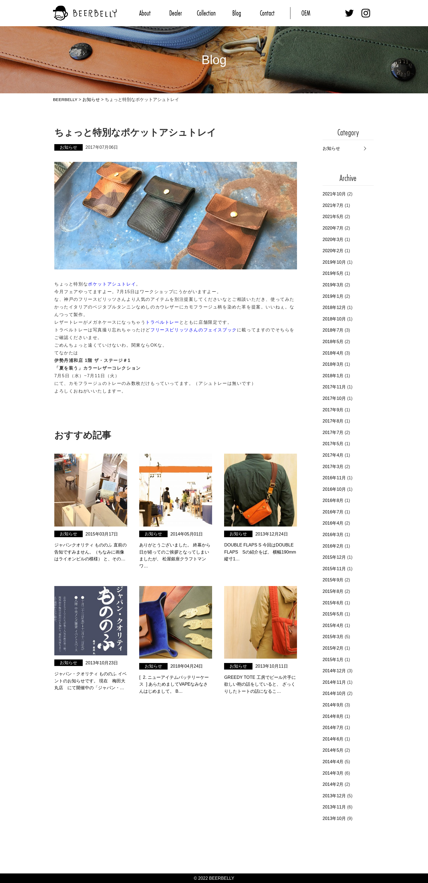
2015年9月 (333, 580)
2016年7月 (333, 512)
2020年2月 (333, 250)
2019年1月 (333, 296)
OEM (305, 13)
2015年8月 (333, 591)
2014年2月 (333, 784)
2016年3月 (333, 534)
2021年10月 (334, 194)
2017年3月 (333, 466)
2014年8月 (333, 716)
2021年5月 (333, 216)
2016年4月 (333, 523)
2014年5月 (333, 750)
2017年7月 (333, 432)
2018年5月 (333, 341)
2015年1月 (333, 659)
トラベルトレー (162, 322)
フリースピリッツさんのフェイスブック (193, 330)
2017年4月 (333, 455)
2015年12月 (334, 557)
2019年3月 (333, 285)
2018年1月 (333, 375)
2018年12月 (334, 307)
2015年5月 (333, 614)
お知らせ (331, 148)
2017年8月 (333, 421)
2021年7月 (333, 205)
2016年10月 (334, 489)
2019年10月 (334, 262)
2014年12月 (334, 670)
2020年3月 (333, 239)
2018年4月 (333, 352)
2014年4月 (333, 761)
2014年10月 (334, 693)
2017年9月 (333, 409)
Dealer (175, 13)
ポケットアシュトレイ (112, 284)
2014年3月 (333, 773)
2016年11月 (334, 477)
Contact (267, 13)
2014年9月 (333, 705)
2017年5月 (333, 443)
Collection (206, 13)
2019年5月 (333, 273)
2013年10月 (334, 818)
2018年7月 (333, 330)
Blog (236, 13)
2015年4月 (333, 625)
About (145, 13)
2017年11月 (334, 387)
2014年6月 (333, 738)
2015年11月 (334, 568)
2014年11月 (334, 682)
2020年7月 (333, 228)
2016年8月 (333, 500)
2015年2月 (333, 648)
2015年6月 (333, 602)
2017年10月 (334, 398)
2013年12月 (334, 795)
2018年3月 (333, 364)
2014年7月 (333, 727)
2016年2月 (333, 545)
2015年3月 (333, 636)
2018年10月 (334, 319)
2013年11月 (334, 807)
